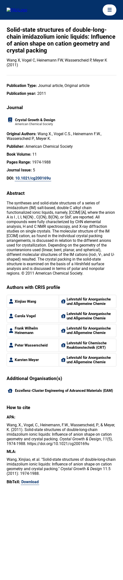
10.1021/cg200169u (33, 178)
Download (30, 482)
